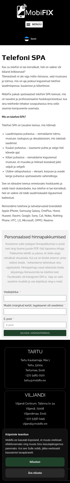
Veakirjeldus (11, 291)
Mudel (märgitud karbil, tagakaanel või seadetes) (34, 305)
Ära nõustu (35, 472)
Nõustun (35, 461)
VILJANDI (35, 395)
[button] (34, 24)
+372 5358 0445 (35, 418)
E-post (8, 318)
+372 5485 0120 (35, 375)
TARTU (35, 351)
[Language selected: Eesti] (35, 38)
